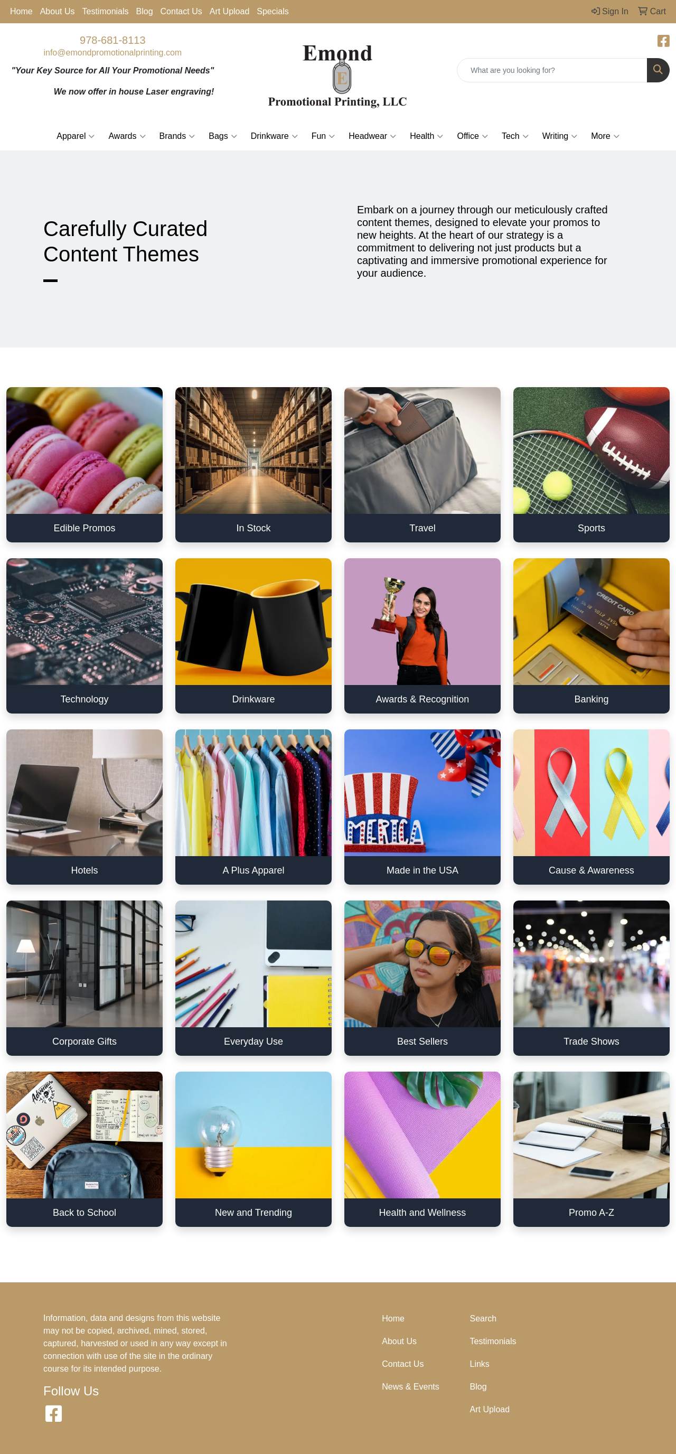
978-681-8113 (113, 40)
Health (426, 136)
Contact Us (181, 11)
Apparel (76, 136)
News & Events (410, 1386)
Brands (177, 136)
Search (483, 1318)
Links (480, 1363)
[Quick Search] (552, 70)
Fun (323, 136)
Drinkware (274, 136)
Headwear (372, 136)
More (605, 136)
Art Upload (230, 11)
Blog (144, 11)
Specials (272, 11)
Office (472, 136)
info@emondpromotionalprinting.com (112, 52)
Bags (223, 136)
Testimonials (105, 11)
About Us (57, 11)
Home (21, 11)
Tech (515, 136)
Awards (126, 136)
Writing (560, 136)
